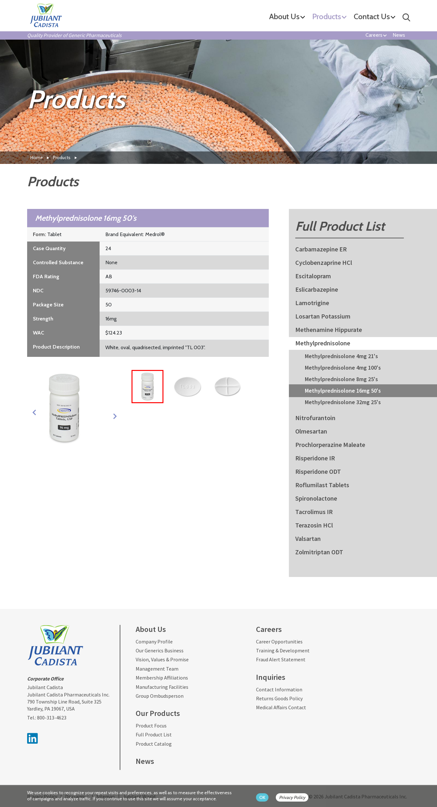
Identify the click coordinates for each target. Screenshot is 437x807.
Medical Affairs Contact (281, 707)
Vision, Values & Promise (162, 659)
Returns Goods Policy (279, 698)
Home (36, 157)
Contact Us (372, 17)
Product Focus (151, 725)
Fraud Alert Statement (280, 659)
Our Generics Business (160, 650)
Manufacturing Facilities (162, 687)
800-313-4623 (51, 717)
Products (326, 17)
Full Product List (154, 734)
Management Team (157, 668)
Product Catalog (154, 744)
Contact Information (279, 689)
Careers (373, 35)
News (399, 35)
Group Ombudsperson (160, 696)
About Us (284, 17)
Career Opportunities (279, 641)
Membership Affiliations (162, 677)
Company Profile (154, 641)
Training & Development (283, 650)
